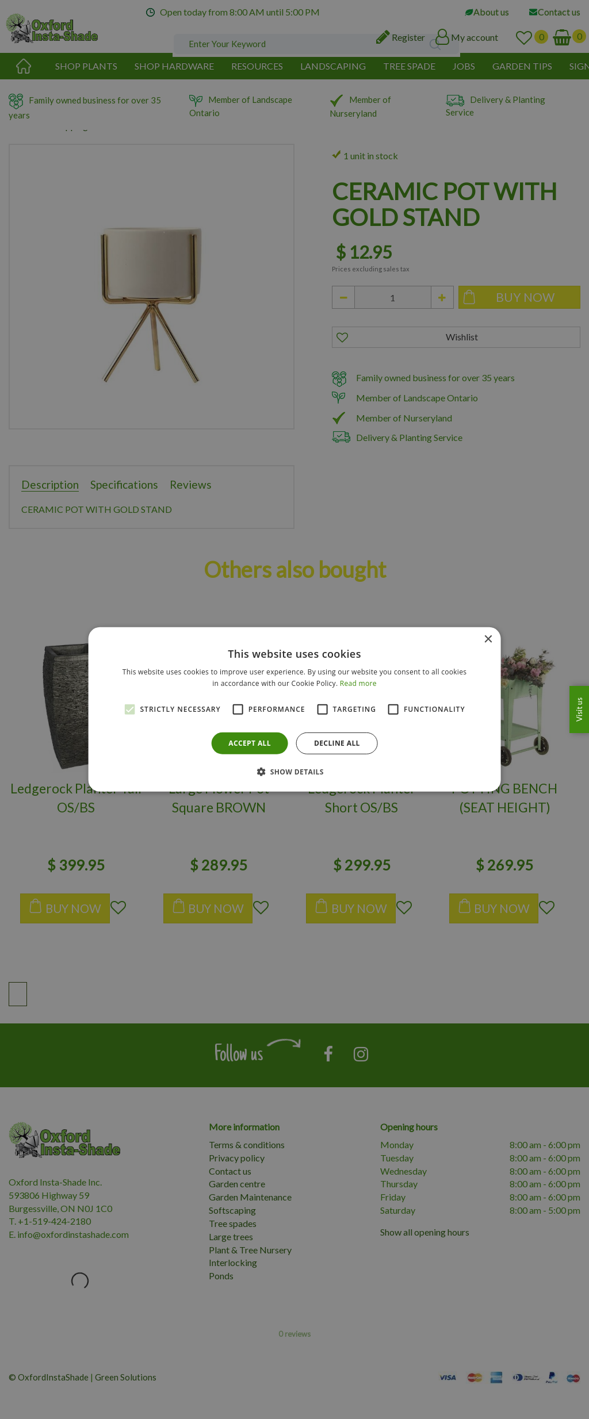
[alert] (294, 709)
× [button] (487, 639)
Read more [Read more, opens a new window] (358, 683)
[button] (294, 771)
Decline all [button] (337, 743)
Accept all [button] (249, 743)
